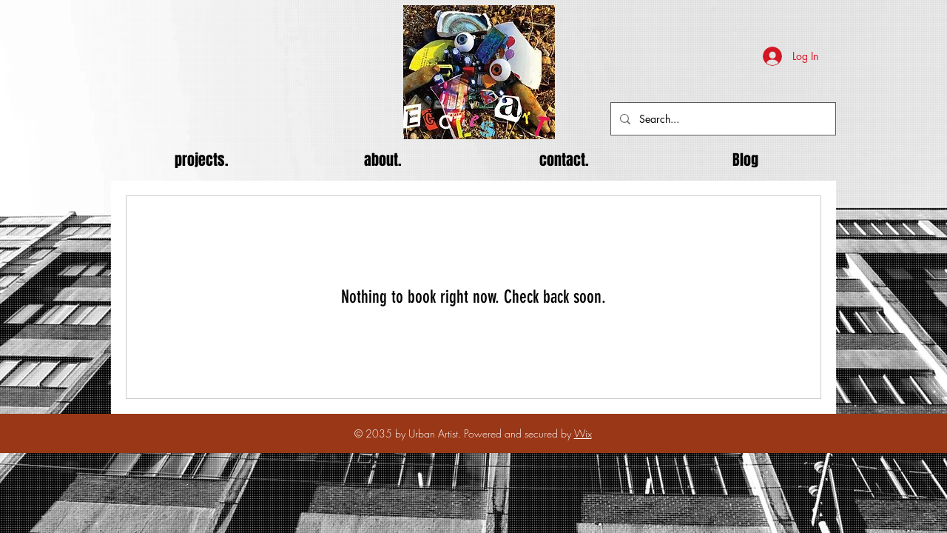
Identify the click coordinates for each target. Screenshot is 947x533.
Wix (583, 433)
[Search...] (721, 119)
